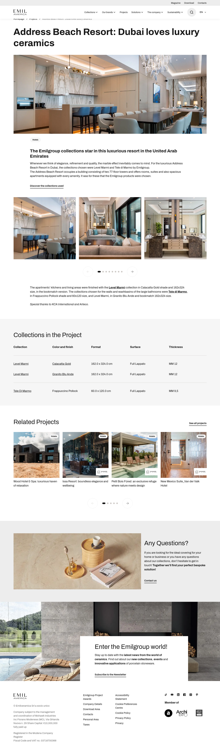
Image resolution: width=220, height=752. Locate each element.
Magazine (176, 3)
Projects (124, 12)
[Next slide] (132, 275)
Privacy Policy (123, 721)
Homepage (19, 22)
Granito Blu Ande (62, 377)
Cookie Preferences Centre (126, 709)
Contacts (202, 3)
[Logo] (20, 12)
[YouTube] (172, 698)
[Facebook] (184, 698)
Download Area (91, 712)
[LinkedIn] (178, 698)
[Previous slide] (88, 275)
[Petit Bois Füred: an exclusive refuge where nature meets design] (135, 463)
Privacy (119, 726)
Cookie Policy (122, 716)
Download (189, 3)
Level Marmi (21, 367)
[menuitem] (91, 12)
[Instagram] (190, 698)
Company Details (92, 707)
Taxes (86, 728)
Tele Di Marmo (22, 394)
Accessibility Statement (122, 700)
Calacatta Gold (61, 367)
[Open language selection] (203, 12)
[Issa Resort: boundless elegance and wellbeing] (86, 463)
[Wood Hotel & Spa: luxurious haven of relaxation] (36, 463)
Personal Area (91, 722)
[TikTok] (166, 698)
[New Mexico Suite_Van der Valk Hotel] (184, 463)
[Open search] (191, 12)
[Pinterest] (197, 698)
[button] (99, 275)
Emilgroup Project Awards (93, 700)
